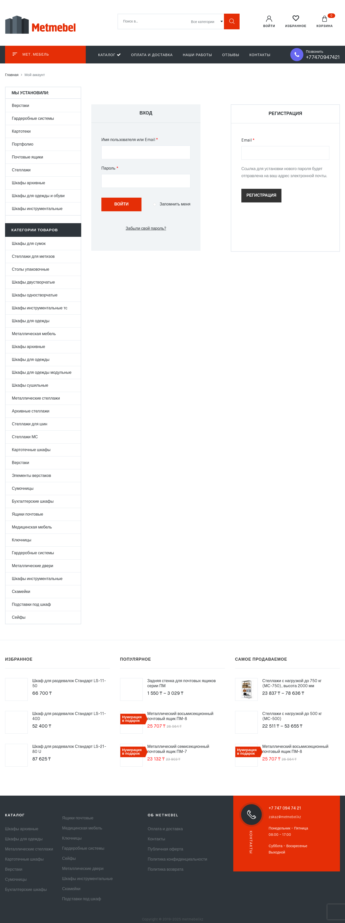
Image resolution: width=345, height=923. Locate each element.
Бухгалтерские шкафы (32, 502)
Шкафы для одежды (30, 321)
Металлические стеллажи (36, 399)
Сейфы (18, 618)
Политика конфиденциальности (177, 860)
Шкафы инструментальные (37, 209)
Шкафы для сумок (29, 244)
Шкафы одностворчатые (35, 295)
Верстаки (20, 106)
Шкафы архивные (28, 183)
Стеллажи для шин (29, 424)
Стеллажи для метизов (33, 257)
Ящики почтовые (27, 515)
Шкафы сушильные (30, 386)
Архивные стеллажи (30, 411)
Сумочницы (23, 489)
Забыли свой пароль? (146, 229)
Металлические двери (32, 566)
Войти (121, 204)
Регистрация (261, 196)
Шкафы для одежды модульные (42, 373)
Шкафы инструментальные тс (39, 308)
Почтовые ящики (27, 157)
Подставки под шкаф (31, 605)
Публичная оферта (165, 849)
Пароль (121, 168)
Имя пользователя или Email (141, 139)
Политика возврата (165, 870)
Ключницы (21, 540)
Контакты (260, 55)
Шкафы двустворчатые (33, 283)
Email (260, 140)
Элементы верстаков (31, 476)
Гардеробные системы (33, 119)
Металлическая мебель (34, 334)
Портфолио (22, 145)
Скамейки (21, 592)
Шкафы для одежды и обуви (38, 196)
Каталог (109, 55)
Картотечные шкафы (31, 450)
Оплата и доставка (152, 55)
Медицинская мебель (32, 527)
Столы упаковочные (30, 270)
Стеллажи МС (25, 437)
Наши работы (197, 55)
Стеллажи (21, 170)
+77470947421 (323, 57)
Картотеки (21, 132)
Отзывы (230, 55)
